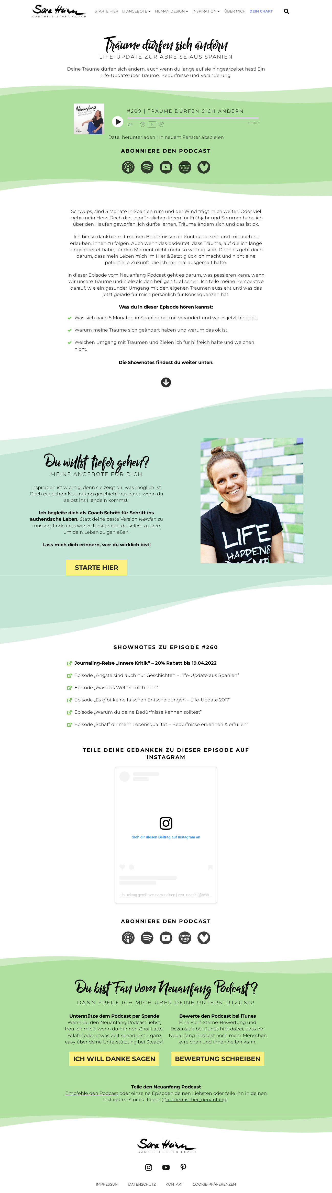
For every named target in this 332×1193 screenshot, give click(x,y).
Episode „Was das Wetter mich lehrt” (116, 687)
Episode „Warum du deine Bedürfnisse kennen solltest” (138, 712)
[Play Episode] (118, 121)
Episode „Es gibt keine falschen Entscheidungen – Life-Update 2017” (152, 700)
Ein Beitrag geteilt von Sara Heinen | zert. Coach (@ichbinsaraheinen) (174, 895)
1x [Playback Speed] (152, 124)
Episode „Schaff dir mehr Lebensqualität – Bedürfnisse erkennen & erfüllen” (161, 724)
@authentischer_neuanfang (194, 1100)
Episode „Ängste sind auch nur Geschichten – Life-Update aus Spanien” (156, 675)
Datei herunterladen (131, 137)
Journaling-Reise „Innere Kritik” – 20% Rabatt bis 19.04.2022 (145, 663)
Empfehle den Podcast (91, 1093)
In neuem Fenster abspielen (191, 137)
